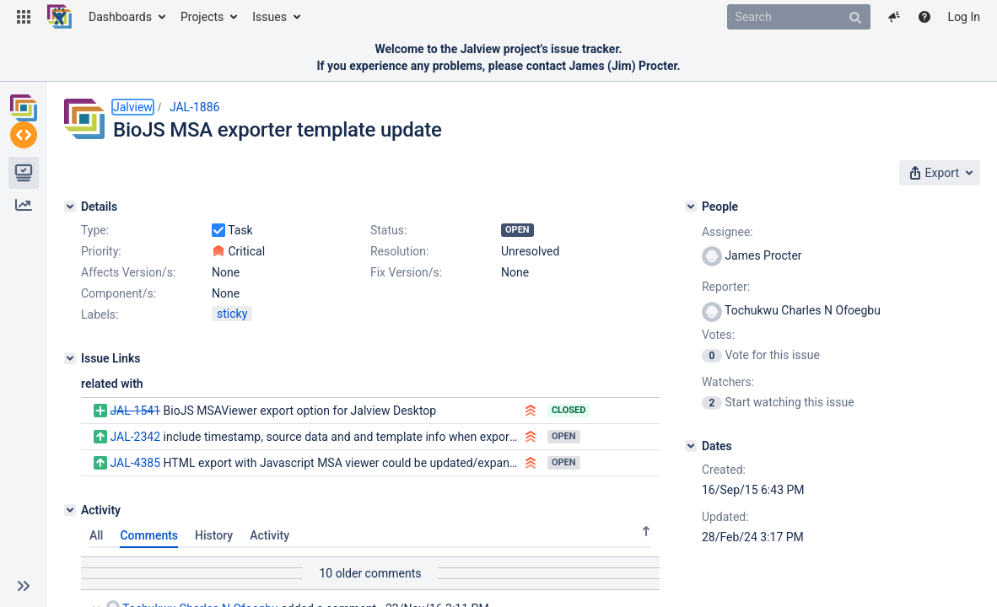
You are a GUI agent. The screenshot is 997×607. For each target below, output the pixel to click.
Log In (964, 17)
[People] (691, 206)
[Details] (70, 206)
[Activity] (70, 510)
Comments (149, 535)
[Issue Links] (70, 358)
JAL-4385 (135, 463)
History (214, 535)
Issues (269, 17)
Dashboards (120, 17)
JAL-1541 (135, 410)
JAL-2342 (135, 436)
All (96, 535)
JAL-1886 (195, 107)
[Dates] (691, 446)
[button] (23, 17)
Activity (269, 535)
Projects (202, 17)
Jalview (133, 107)
